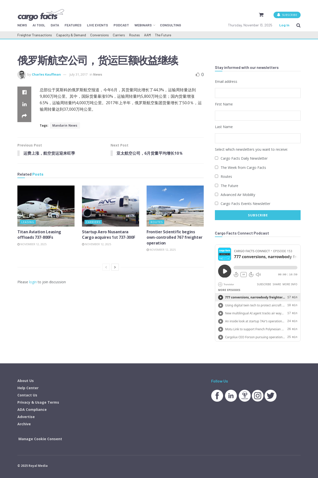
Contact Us (27, 394)
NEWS (22, 25)
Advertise (26, 416)
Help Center (28, 387)
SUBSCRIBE (287, 15)
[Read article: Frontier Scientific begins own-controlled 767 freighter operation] (175, 206)
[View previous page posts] (106, 267)
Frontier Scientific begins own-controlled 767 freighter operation (174, 237)
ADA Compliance (32, 408)
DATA (55, 25)
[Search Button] (298, 25)
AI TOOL (39, 25)
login (33, 282)
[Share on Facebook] (24, 92)
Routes (134, 35)
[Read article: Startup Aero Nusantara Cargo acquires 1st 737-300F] (110, 206)
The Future (163, 35)
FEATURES (73, 25)
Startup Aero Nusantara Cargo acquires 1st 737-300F (108, 234)
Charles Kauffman (46, 74)
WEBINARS (143, 25)
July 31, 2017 (78, 74)
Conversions (99, 35)
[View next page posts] (115, 267)
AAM (147, 35)
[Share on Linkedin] (24, 104)
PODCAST (121, 25)
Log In (284, 25)
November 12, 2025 (31, 244)
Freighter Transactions (34, 35)
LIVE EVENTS (97, 25)
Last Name (224, 126)
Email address (226, 81)
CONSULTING (170, 25)
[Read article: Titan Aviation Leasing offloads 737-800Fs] (46, 206)
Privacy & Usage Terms (38, 401)
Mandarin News (65, 125)
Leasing (27, 222)
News (97, 74)
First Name (224, 103)
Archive (24, 423)
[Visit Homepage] (40, 15)
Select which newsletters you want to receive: (251, 148)
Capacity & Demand (71, 35)
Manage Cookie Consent (40, 438)
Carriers (119, 35)
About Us (25, 380)
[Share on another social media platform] (24, 116)
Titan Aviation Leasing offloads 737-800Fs (39, 234)
